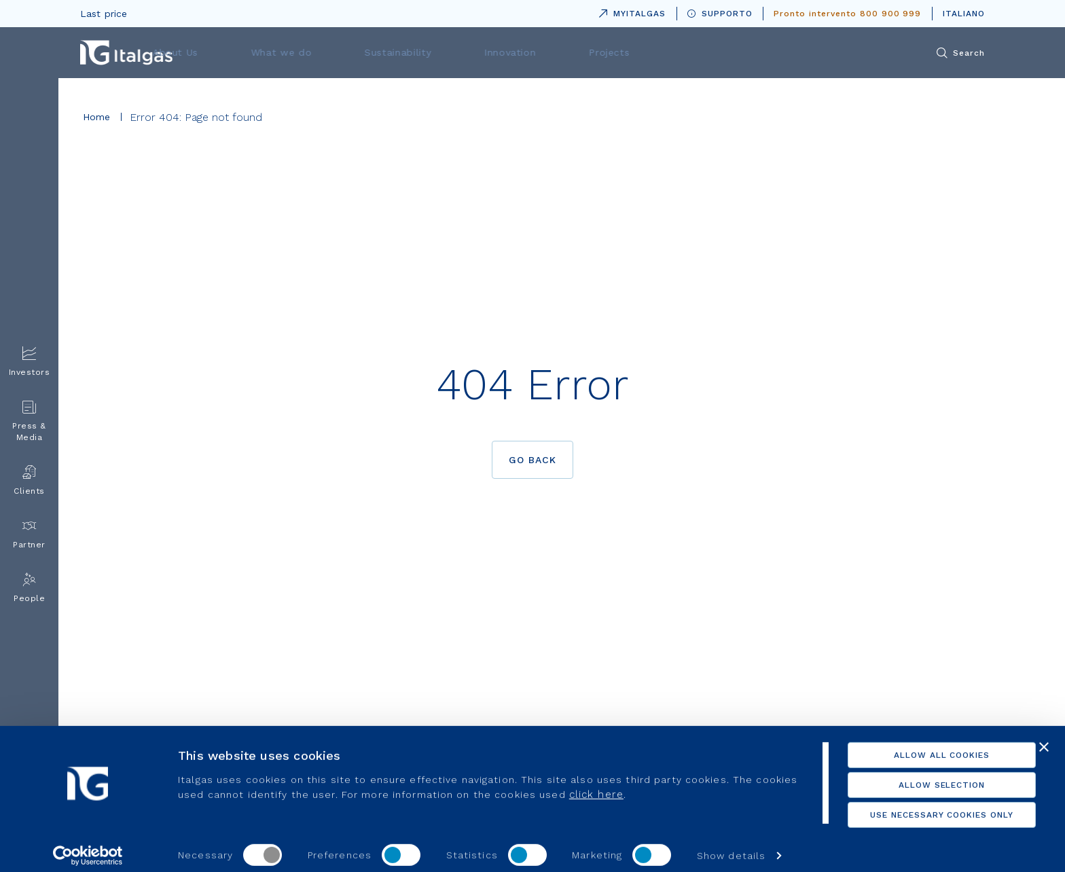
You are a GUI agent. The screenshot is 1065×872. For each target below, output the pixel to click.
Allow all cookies (916, 745)
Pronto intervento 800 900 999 (847, 13)
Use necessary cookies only (917, 805)
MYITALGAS (630, 11)
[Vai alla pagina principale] (126, 52)
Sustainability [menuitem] (561, 52)
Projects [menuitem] (744, 52)
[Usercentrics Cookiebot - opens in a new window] (88, 845)
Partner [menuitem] (29, 534)
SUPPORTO (720, 13)
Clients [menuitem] (29, 480)
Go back (533, 459)
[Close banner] (1044, 737)
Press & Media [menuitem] (29, 421)
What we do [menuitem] (459, 52)
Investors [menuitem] (29, 361)
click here (641, 784)
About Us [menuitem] (367, 52)
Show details (731, 845)
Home (97, 116)
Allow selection (916, 775)
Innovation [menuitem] (659, 52)
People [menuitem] (29, 588)
